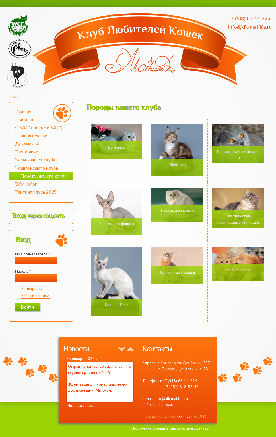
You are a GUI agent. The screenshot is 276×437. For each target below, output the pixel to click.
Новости (24, 119)
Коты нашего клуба (35, 160)
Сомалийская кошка (177, 272)
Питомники (26, 152)
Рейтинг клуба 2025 (40, 193)
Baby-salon (40, 185)
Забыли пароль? (35, 295)
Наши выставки (40, 136)
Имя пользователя (32, 254)
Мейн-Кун (177, 164)
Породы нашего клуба (44, 176)
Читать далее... (81, 405)
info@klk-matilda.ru (171, 398)
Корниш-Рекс (116, 304)
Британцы (116, 147)
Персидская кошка (177, 210)
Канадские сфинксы (116, 223)
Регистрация (32, 288)
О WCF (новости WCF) (40, 128)
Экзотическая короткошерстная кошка (238, 219)
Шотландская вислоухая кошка (238, 154)
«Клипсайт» (186, 416)
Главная (15, 96)
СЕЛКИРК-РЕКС (238, 269)
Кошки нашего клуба (36, 168)
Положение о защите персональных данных (170, 428)
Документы (27, 144)
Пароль (23, 271)
